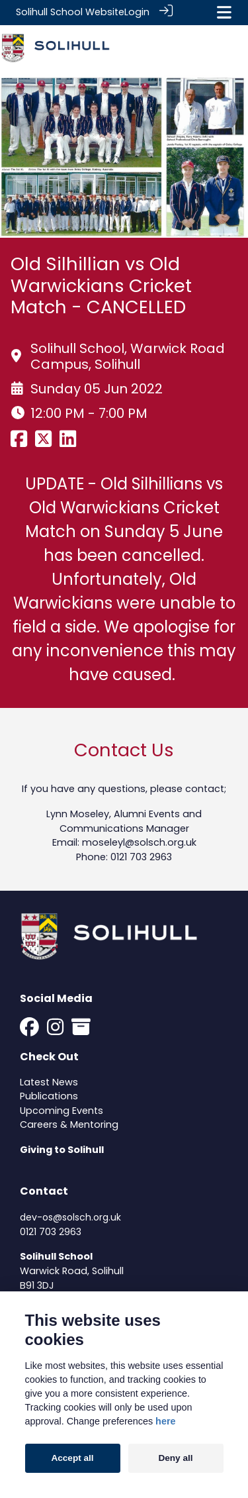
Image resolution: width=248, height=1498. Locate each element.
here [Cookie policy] (165, 1421)
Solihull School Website (70, 12)
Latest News (49, 1080)
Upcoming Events (61, 1110)
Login (136, 12)
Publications (49, 1095)
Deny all (175, 1458)
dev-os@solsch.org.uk (70, 1216)
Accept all (72, 1458)
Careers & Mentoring (69, 1123)
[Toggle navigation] (224, 12)
